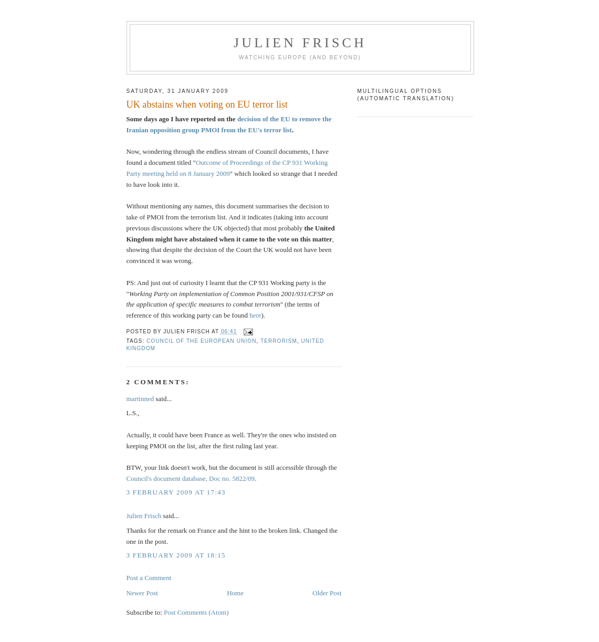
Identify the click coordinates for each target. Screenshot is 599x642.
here (255, 315)
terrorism (278, 341)
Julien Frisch (300, 42)
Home (235, 593)
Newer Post (142, 593)
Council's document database (166, 478)
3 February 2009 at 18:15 (176, 555)
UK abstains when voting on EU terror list (207, 104)
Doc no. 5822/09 (232, 478)
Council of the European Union (201, 341)
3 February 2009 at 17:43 (176, 492)
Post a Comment (149, 578)
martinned (140, 399)
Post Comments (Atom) (196, 612)
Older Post (326, 593)
